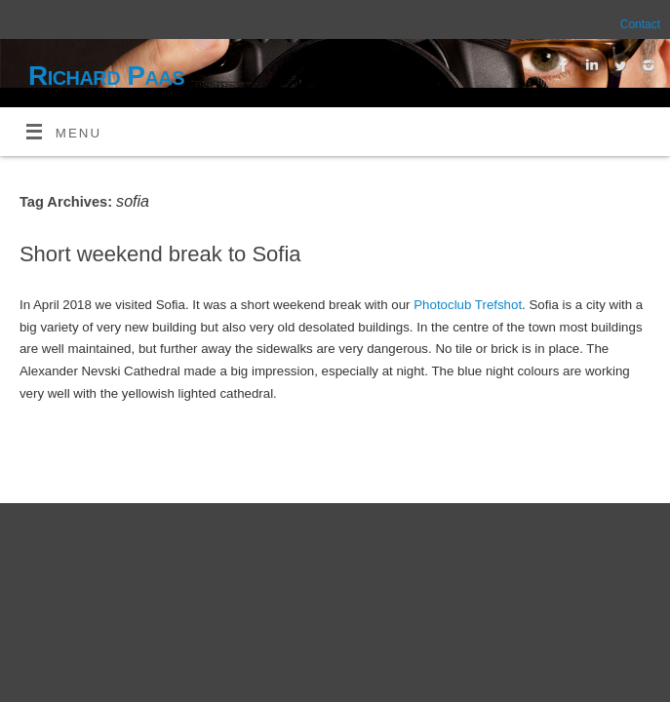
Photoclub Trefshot (468, 304)
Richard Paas (106, 75)
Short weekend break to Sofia (160, 254)
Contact (640, 24)
